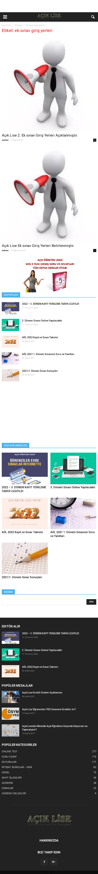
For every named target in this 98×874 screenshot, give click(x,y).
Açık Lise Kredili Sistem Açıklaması (42, 692)
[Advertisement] (49, 6)
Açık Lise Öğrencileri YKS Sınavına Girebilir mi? (49, 709)
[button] (93, 17)
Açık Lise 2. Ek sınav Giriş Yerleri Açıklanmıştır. (40, 135)
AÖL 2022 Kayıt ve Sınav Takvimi (40, 337)
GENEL (6, 772)
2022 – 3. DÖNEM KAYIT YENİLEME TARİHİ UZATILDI (50, 303)
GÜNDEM (7, 782)
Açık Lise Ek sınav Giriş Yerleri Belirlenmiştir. (38, 246)
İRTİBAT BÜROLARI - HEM (17, 767)
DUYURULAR (9, 761)
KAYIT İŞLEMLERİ (12, 777)
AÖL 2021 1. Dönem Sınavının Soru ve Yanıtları (48, 354)
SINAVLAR (7, 788)
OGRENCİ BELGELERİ (14, 793)
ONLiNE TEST (10, 751)
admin (5, 140)
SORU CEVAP (9, 756)
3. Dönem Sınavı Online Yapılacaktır (42, 320)
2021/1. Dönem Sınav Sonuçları (40, 371)
